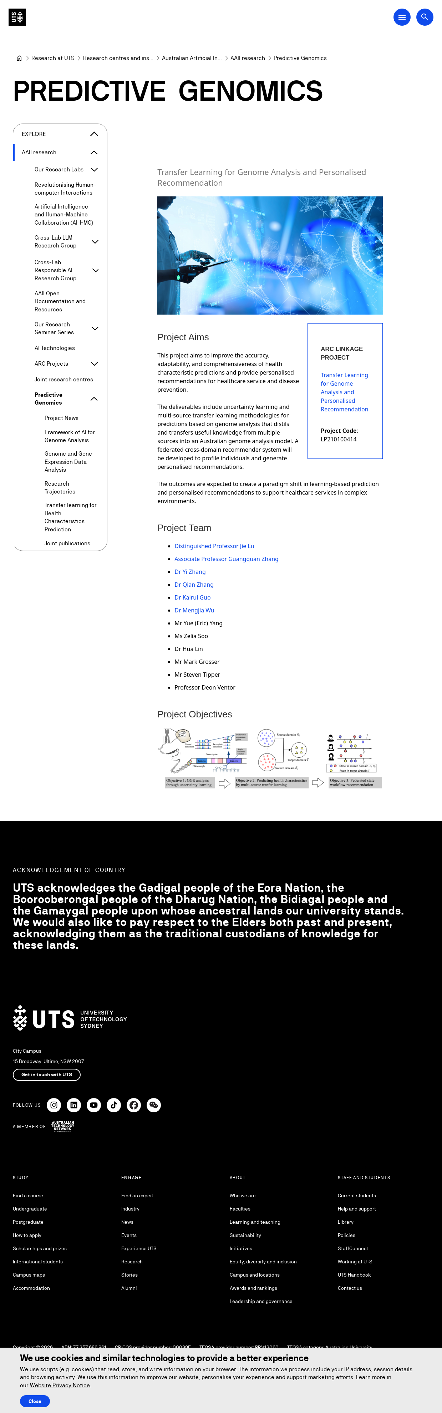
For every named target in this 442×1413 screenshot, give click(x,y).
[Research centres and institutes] (118, 58)
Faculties (240, 1209)
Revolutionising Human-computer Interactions (65, 188)
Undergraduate (30, 1209)
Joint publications (67, 543)
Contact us (350, 1288)
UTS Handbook (354, 1275)
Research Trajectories (60, 487)
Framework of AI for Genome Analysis (70, 436)
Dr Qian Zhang (194, 585)
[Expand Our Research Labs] (94, 169)
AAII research (39, 152)
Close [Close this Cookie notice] (35, 1401)
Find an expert (137, 1195)
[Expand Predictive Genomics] (94, 399)
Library (346, 1222)
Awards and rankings (253, 1288)
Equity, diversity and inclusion (263, 1261)
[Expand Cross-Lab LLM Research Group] (95, 242)
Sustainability (245, 1235)
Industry (130, 1209)
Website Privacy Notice (60, 1385)
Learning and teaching (255, 1222)
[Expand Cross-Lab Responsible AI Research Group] (95, 270)
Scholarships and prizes (40, 1248)
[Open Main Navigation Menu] (402, 17)
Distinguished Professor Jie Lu (214, 546)
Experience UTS (139, 1248)
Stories (129, 1275)
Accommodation (31, 1288)
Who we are (243, 1195)
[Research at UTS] (53, 58)
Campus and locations (255, 1275)
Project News (61, 418)
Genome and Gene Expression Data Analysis (68, 462)
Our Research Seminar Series (54, 328)
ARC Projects (51, 363)
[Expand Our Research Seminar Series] (94, 329)
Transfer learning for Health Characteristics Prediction (71, 517)
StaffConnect (353, 1248)
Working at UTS (355, 1261)
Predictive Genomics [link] (300, 58)
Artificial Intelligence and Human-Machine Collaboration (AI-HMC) (64, 214)
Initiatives (241, 1248)
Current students (357, 1195)
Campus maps (29, 1275)
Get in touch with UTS (46, 1074)
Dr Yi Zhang (190, 572)
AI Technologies (55, 348)
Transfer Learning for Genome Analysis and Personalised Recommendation (344, 392)
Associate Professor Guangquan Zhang (226, 559)
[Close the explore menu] (94, 134)
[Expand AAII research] (94, 152)
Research (132, 1261)
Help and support (357, 1209)
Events (129, 1235)
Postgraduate (28, 1222)
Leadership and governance (261, 1301)
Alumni (129, 1288)
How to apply (27, 1235)
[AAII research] (247, 58)
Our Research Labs (59, 169)
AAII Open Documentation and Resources (60, 301)
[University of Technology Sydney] (19, 58)
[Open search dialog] (424, 17)
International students (38, 1261)
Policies (346, 1235)
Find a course (28, 1195)
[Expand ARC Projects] (94, 364)
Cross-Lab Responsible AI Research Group (55, 270)
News (127, 1222)
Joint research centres (64, 379)
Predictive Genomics (48, 398)
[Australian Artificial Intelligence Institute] (192, 58)
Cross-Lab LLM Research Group (55, 241)
